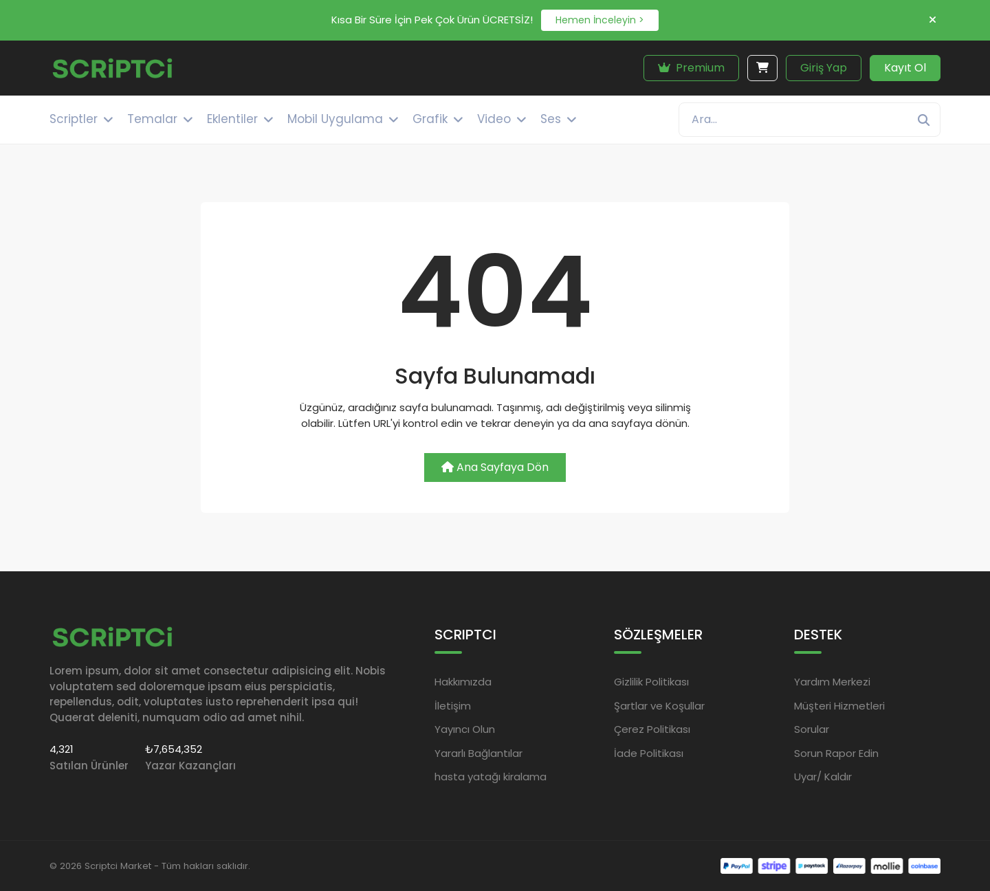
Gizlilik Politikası (651, 681)
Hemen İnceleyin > (600, 20)
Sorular (811, 729)
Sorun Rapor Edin (836, 753)
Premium (691, 68)
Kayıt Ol (905, 68)
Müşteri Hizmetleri (839, 705)
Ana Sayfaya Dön (495, 467)
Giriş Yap (823, 68)
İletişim (452, 705)
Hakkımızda (463, 681)
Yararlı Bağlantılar (478, 753)
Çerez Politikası (652, 729)
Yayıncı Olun (464, 729)
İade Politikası (648, 753)
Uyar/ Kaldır (823, 776)
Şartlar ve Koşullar (659, 705)
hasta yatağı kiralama (490, 776)
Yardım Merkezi (832, 681)
